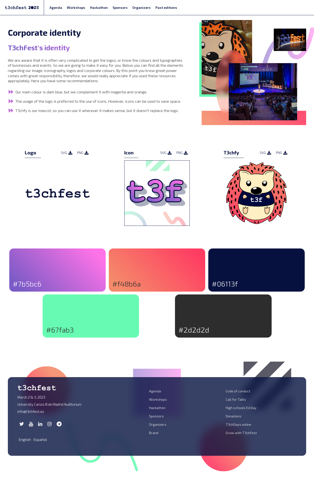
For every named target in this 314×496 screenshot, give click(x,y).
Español (40, 439)
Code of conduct (238, 391)
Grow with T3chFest (241, 433)
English (25, 439)
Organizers (141, 7)
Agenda (56, 7)
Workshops (76, 7)
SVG (66, 153)
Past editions (166, 7)
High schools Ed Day (241, 408)
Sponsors (120, 7)
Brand (153, 433)
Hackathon (99, 7)
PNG (83, 153)
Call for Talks (236, 399)
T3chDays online (238, 424)
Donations (233, 416)
